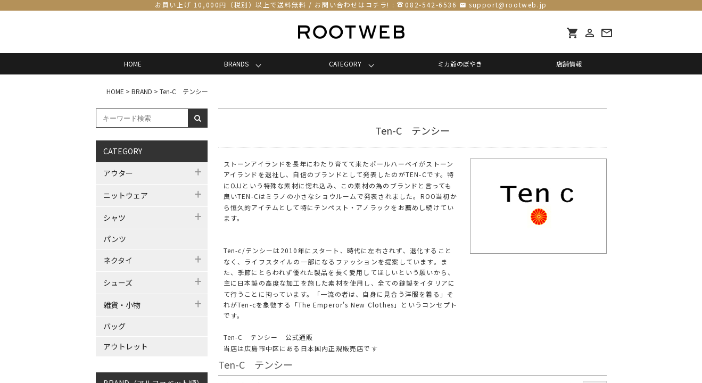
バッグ (114, 326)
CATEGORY (345, 63)
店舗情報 (569, 63)
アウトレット (125, 346)
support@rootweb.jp (508, 4)
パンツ (114, 239)
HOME (133, 63)
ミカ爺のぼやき (459, 63)
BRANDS (236, 63)
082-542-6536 (431, 4)
